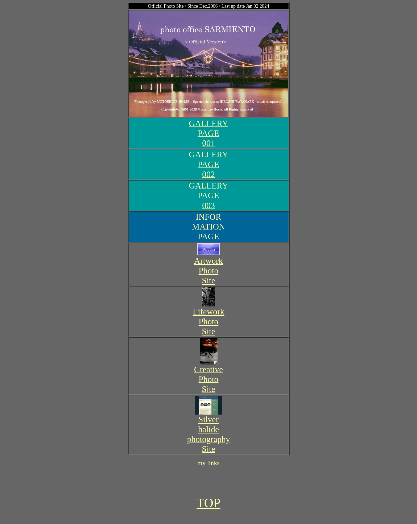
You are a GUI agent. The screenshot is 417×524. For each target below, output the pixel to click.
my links (208, 463)
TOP (208, 503)
